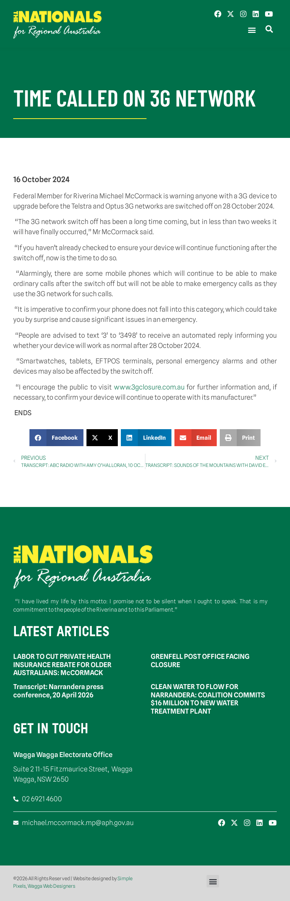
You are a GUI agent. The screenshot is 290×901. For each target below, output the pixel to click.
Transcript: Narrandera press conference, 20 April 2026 (58, 691)
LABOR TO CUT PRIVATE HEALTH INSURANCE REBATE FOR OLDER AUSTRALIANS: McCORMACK (62, 664)
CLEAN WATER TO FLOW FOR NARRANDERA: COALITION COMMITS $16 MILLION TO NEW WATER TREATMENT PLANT (208, 699)
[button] (251, 30)
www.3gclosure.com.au (149, 387)
